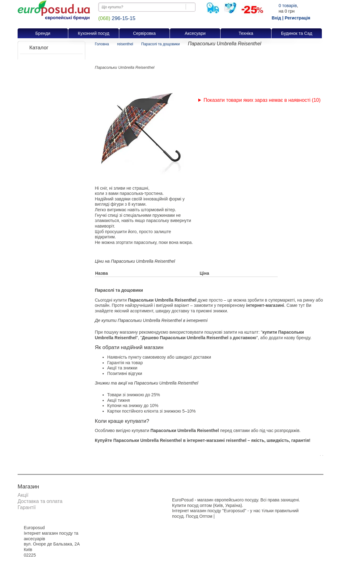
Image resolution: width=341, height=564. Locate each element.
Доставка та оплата (40, 501)
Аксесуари (195, 33)
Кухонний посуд (93, 33)
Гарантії (27, 507)
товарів (288, 5)
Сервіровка (144, 33)
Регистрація (297, 17)
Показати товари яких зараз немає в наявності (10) (262, 100)
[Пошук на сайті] (191, 6)
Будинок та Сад (296, 33)
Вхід (276, 17)
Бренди (42, 33)
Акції (23, 495)
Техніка (245, 33)
